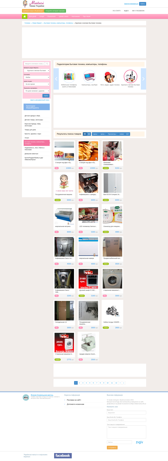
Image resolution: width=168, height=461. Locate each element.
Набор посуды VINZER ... (112, 322)
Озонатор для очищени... (112, 226)
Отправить (112, 447)
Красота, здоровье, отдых (33, 134)
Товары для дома (30, 130)
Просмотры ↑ (112, 134)
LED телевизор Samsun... (88, 226)
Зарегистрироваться (131, 4)
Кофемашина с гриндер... (88, 194)
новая (122, 134)
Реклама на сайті (74, 400)
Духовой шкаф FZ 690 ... (87, 290)
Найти (46, 96)
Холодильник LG (61, 322)
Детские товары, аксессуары (34, 120)
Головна (27, 23)
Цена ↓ (103, 134)
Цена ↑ (95, 134)
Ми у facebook (138, 11)
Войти (143, 4)
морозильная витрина (62, 226)
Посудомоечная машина (63, 194)
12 (116, 383)
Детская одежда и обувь (32, 116)
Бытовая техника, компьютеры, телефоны (58, 23)
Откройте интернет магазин (55, 11)
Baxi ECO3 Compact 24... (111, 194)
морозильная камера (86, 258)
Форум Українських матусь (42, 395)
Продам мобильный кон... (112, 258)
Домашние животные (31, 153)
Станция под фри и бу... (63, 162)
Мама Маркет (37, 23)
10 (107, 383)
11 (112, 383)
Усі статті (117, 11)
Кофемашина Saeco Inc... (64, 258)
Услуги (27, 138)
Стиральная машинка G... (64, 354)
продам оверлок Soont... (87, 354)
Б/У (127, 134)
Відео (126, 11)
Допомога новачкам (75, 404)
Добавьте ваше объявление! (33, 11)
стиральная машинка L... (112, 290)
